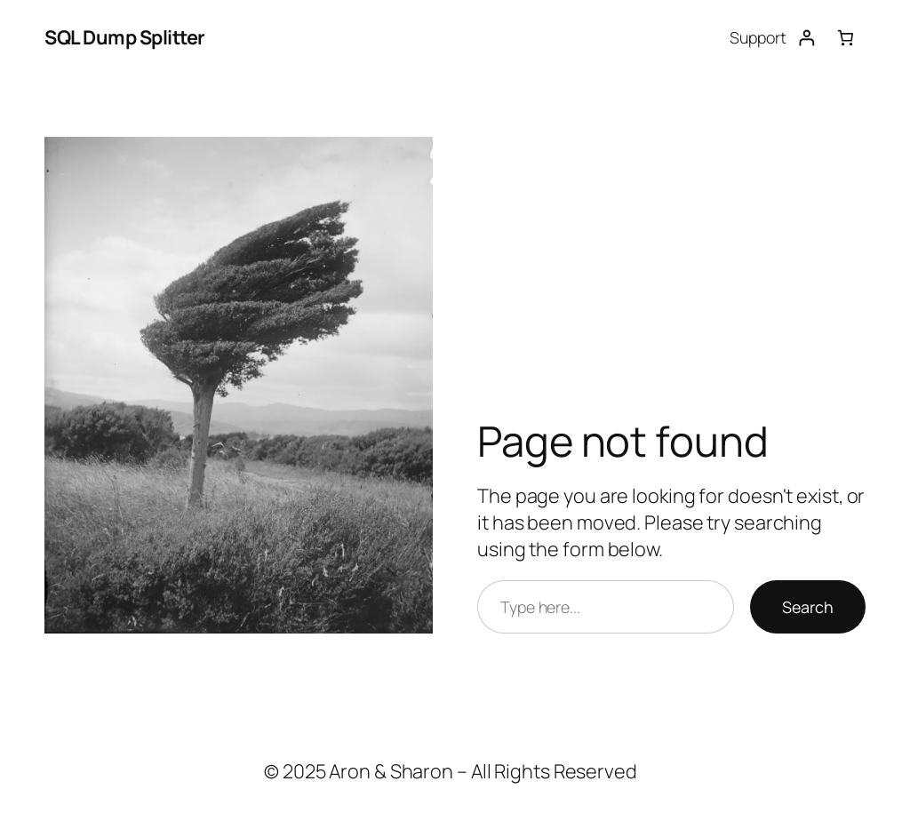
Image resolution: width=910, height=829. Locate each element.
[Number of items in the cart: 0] (846, 38)
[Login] (806, 38)
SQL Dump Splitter (124, 37)
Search (808, 607)
